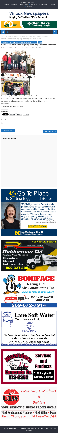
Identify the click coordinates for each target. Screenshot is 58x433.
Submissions (43, 4)
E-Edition (6, 4)
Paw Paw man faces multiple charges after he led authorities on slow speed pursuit (9, 131)
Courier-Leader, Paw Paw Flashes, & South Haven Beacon (19, 42)
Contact (52, 4)
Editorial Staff (20, 48)
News (40, 42)
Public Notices (24, 4)
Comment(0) (31, 48)
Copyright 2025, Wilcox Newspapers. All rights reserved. (21, 428)
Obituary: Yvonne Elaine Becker (51, 131)
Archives (29, 7)
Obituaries (34, 4)
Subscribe (14, 4)
